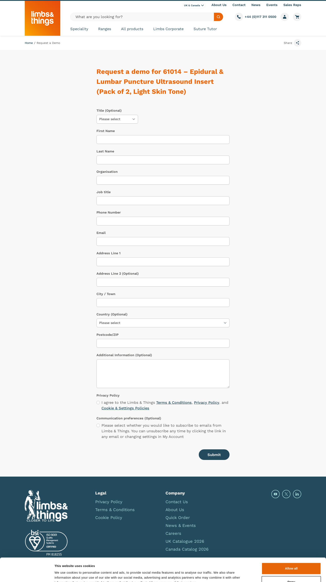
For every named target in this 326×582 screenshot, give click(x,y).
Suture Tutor (205, 29)
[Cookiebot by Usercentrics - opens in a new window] (27, 574)
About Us (219, 5)
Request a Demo (48, 42)
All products (132, 29)
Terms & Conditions (174, 402)
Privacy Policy (206, 402)
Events (272, 5)
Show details (64, 574)
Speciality (79, 29)
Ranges (104, 29)
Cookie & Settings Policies (125, 408)
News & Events (180, 525)
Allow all (291, 548)
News (256, 5)
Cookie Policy (108, 517)
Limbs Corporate (168, 29)
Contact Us (176, 501)
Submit (214, 454)
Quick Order (177, 517)
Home (29, 42)
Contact (239, 5)
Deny (291, 561)
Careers (173, 533)
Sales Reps (292, 5)
